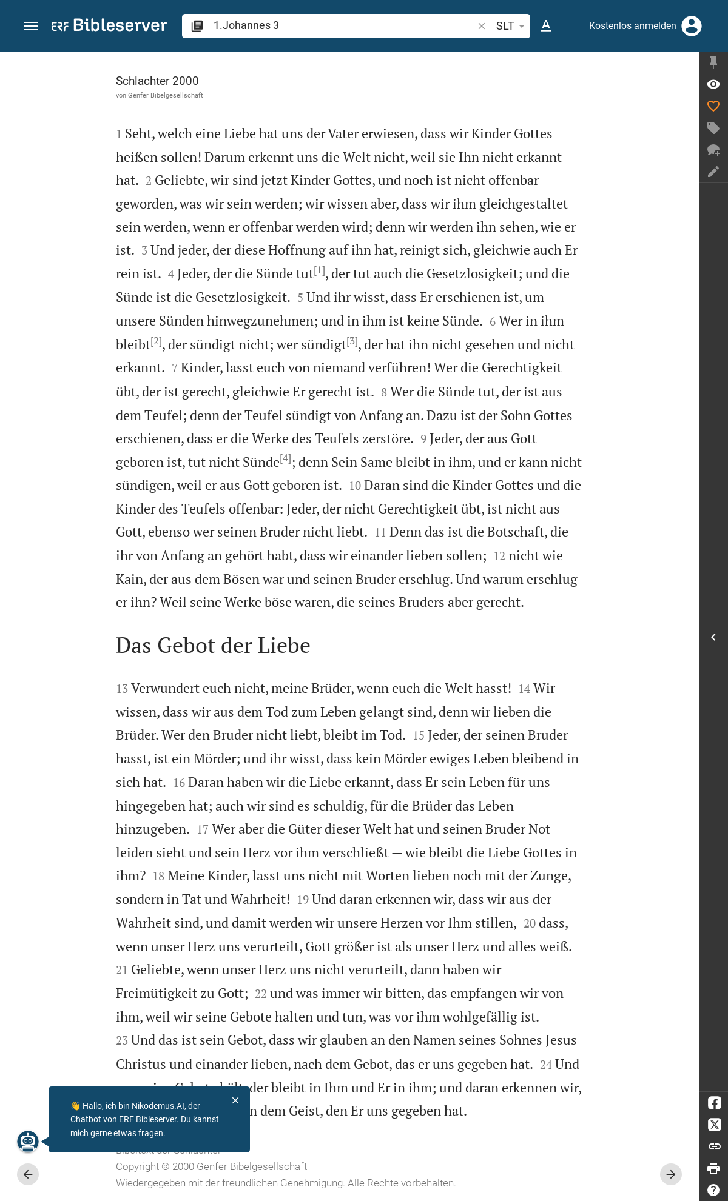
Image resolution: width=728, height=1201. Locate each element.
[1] (319, 269)
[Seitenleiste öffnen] (713, 637)
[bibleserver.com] (109, 27)
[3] (352, 340)
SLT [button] (512, 26)
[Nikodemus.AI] (28, 1141)
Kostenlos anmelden (632, 26)
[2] (156, 340)
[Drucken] (713, 1168)
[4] (285, 457)
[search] (344, 25)
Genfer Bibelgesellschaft (165, 95)
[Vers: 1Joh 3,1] (713, 84)
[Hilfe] (713, 1190)
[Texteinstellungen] (546, 26)
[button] (31, 26)
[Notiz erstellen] (713, 171)
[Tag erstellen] (713, 128)
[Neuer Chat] (713, 150)
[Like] (713, 106)
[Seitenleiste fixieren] (713, 62)
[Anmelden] (691, 26)
